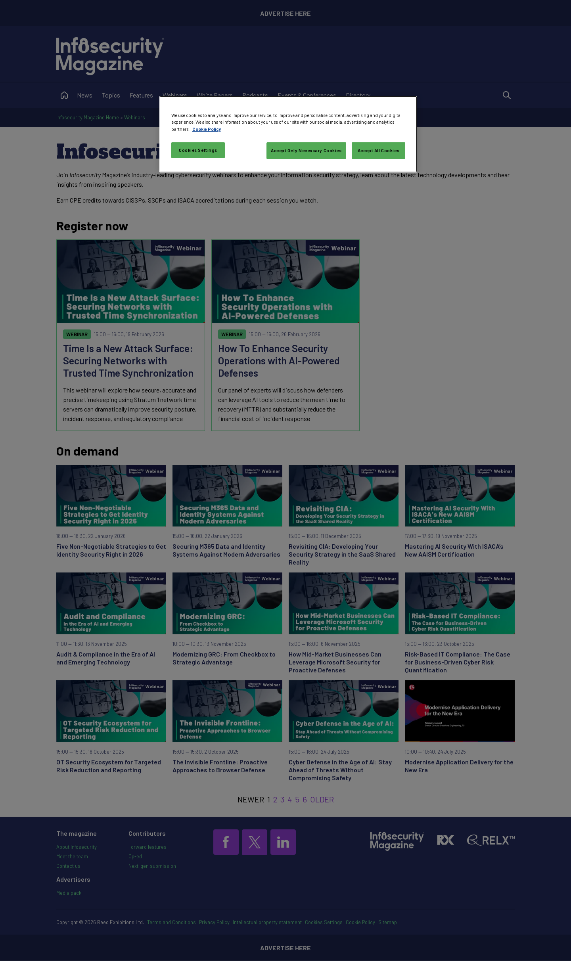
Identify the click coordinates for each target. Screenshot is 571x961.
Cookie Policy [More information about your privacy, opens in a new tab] (206, 129)
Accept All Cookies (378, 150)
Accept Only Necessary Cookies (306, 150)
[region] (288, 134)
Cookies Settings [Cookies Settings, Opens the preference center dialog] (198, 150)
